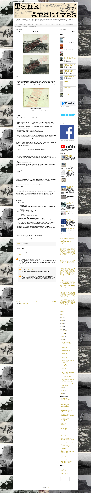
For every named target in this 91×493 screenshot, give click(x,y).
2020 (62, 320)
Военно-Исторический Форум (66, 445)
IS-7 (60, 266)
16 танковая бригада (64, 435)
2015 (62, 327)
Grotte (65, 261)
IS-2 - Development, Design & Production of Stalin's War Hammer (69, 46)
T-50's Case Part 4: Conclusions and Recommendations (68, 370)
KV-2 (69, 269)
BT (64, 252)
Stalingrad (71, 293)
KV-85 (70, 270)
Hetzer (74, 262)
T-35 (74, 298)
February (63, 390)
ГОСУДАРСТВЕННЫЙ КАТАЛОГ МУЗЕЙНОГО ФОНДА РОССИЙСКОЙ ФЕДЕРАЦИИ (67, 447)
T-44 (68, 299)
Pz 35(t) (73, 286)
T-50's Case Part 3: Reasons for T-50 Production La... (68, 373)
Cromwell (73, 254)
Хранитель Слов (64, 457)
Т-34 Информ (63, 456)
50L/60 (68, 243)
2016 (62, 326)
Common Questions (70, 24)
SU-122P (70, 294)
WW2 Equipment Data (65, 431)
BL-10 (64, 251)
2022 (62, 317)
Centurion (61, 253)
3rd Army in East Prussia (66, 342)
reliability (67, 288)
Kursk (74, 268)
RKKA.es (62, 469)
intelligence (69, 263)
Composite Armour (65, 365)
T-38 (62, 299)
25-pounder (64, 242)
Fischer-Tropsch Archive (65, 404)
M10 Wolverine (69, 273)
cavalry (74, 252)
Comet (66, 254)
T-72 (68, 300)
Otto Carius (68, 281)
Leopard (65, 272)
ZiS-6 (71, 307)
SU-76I (70, 295)
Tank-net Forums (64, 423)
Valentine (67, 304)
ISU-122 (66, 266)
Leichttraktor (73, 271)
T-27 (72, 296)
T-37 (61, 299)
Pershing (71, 283)
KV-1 (62, 269)
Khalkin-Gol (66, 268)
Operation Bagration (68, 280)
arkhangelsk (24, 274)
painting (71, 281)
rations (74, 287)
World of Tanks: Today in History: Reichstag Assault (67, 383)
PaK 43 (64, 282)
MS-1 (61, 279)
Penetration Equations (70, 195)
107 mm (61, 238)
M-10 (74, 272)
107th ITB (64, 238)
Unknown (20, 257)
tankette (68, 301)
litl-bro (62, 440)
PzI (62, 287)
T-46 (69, 299)
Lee (68, 271)
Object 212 (68, 279)
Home (16, 24)
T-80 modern (72, 300)
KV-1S (67, 269)
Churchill (61, 254)
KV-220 (72, 269)
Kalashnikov (69, 267)
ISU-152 (73, 266)
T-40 (64, 299)
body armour (70, 251)
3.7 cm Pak (68, 242)
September (64, 335)
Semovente (63, 291)
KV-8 (68, 270)
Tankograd (63, 424)
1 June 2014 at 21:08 (30, 274)
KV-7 (66, 270)
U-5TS (64, 304)
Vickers (70, 304)
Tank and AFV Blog (64, 419)
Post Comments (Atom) (24, 303)
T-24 (68, 296)
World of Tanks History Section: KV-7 (68, 377)
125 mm (67, 238)
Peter (23, 269)
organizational (65, 281)
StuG (74, 293)
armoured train (67, 250)
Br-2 (60, 252)
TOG (68, 303)
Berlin (62, 251)
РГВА (62, 455)
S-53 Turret (64, 362)
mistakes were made (70, 276)
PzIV (69, 287)
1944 (64, 241)
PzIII (66, 287)
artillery (71, 250)
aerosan (68, 248)
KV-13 (64, 269)
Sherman (73, 291)
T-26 (71, 296)
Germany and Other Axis (59, 24)
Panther (67, 282)
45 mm (63, 243)
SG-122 (69, 291)
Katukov (63, 268)
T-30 (62, 298)
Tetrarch (69, 302)
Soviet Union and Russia (33, 24)
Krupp (72, 268)
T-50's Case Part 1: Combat (66, 376)
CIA (64, 254)
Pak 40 (74, 281)
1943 (61, 241)
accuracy (22, 244)
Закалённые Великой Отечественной (67, 451)
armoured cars (62, 250)
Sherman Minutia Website (65, 414)
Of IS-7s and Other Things (65, 411)
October (63, 333)
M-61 (63, 273)
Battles (20, 24)
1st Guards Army (71, 241)
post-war (68, 285)
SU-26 (63, 295)
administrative (63, 248)
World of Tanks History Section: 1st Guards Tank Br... (68, 361)
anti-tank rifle (68, 249)
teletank (66, 302)
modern (66, 278)
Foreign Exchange (65, 260)
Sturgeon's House (64, 416)
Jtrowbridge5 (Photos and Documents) (67, 409)
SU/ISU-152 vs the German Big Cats (69, 156)
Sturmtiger (61, 294)
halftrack (68, 261)
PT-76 (70, 286)
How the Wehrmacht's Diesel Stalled (70, 203)
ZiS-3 (63, 307)
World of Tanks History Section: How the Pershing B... (68, 346)
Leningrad (61, 272)
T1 (61, 301)
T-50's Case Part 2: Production (67, 374)
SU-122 (67, 294)
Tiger (72, 302)
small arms (62, 292)
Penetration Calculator (33, 26)
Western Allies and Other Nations (46, 24)
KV (60, 269)
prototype (66, 286)
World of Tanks (70, 305)
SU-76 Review (64, 347)
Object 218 (71, 279)
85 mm (66, 245)
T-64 (64, 300)
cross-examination (63, 255)
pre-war (73, 285)
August (63, 336)
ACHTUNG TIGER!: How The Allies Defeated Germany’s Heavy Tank (70, 58)
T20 (63, 301)
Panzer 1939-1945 (67, 87)
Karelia (73, 267)
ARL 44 (74, 249)
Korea (69, 268)
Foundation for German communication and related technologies (67, 406)
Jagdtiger (65, 267)
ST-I (69, 293)
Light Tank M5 (68, 272)
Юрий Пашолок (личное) (65, 462)
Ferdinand (64, 259)
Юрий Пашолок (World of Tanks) (66, 461)
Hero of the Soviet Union (67, 262)
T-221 (67, 296)
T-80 (69, 300)
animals (61, 249)
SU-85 (72, 295)
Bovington (73, 251)
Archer (72, 249)
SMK (66, 292)
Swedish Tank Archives (65, 418)
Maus (66, 275)
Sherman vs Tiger (69, 170)
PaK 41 (61, 282)
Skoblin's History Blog (64, 473)
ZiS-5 (69, 307)
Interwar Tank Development (65, 407)
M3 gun (64, 274)
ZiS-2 (61, 307)
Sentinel (67, 291)
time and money (64, 303)
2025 (62, 313)
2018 (62, 323)
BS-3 (63, 252)
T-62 (63, 300)
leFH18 (70, 271)
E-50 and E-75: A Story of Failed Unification (70, 187)
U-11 (61, 304)
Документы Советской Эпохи (66, 450)
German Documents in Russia (66, 438)
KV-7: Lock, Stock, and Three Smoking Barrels (70, 220)
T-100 (61, 296)
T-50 (71, 299)
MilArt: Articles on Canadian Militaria (67, 410)
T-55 (74, 299)
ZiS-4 (67, 307)
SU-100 (64, 294)
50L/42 (66, 243)
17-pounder (67, 240)
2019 (62, 321)
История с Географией (65, 452)
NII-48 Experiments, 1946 (66, 343)
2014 (62, 329)
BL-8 (65, 251)
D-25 (61, 256)
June (63, 339)
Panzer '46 (66, 81)
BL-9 (67, 251)
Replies (21, 267)
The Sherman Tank (64, 428)
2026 (62, 311)
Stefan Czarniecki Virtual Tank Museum (67, 415)
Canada (71, 252)
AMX (74, 248)
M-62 (64, 273)
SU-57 (65, 295)
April (63, 387)
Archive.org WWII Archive (65, 399)
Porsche (65, 285)
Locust (72, 272)
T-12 (63, 296)
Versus (25, 24)
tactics (65, 301)
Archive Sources (18, 26)
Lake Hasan (65, 271)
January (63, 391)
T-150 (65, 296)
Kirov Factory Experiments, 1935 (67, 381)
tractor (72, 303)
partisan (74, 282)
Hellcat (61, 262)
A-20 (61, 247)
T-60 (61, 300)
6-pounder (64, 244)
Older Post (54, 301)
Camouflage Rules (65, 364)
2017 (62, 324)
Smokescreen (64, 357)
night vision (64, 279)
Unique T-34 (64, 368)
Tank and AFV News (64, 420)
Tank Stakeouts (64, 358)
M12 (73, 273)
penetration (28, 244)
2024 (62, 314)
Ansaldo (64, 249)
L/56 (61, 271)
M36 (73, 274)
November (64, 332)
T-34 (64, 298)
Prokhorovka (62, 286)
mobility (64, 278)
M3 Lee (67, 274)
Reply (20, 254)
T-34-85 (67, 298)
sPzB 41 (67, 293)
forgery (74, 260)
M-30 (61, 273)
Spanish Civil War (63, 293)
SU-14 (73, 294)
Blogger (47, 487)
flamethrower (73, 259)
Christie (74, 253)
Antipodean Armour (64, 398)
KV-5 (62, 270)
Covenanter (69, 254)
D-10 (74, 255)
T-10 (74, 295)
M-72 (66, 273)
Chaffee (25, 244)
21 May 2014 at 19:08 (29, 269)
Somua (74, 292)
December (64, 330)
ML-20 (61, 278)
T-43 (66, 299)
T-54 (73, 299)
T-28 (74, 296)
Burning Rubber (64, 353)
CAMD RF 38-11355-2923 (20, 240)
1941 (71, 240)
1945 (19, 244)
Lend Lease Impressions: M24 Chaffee (68, 367)
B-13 (73, 250)
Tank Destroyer (63, 422)
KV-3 (74, 269)
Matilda (63, 275)
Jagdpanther (62, 267)
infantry (65, 263)
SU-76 (67, 295)
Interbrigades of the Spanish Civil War (67, 439)
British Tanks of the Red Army (69, 76)
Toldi (70, 303)
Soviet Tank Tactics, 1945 (66, 350)
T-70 (66, 300)
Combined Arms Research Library (66, 403)
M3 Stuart (71, 274)
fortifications (62, 261)
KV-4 (61, 270)
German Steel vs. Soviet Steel (67, 349)
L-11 (73, 270)
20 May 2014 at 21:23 (26, 257)
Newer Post (18, 301)
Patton (61, 283)
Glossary (25, 26)
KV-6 (64, 270)
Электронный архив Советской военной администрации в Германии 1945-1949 (68, 459)
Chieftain (71, 253)
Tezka (62, 444)
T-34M (71, 298)
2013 (62, 393)
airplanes (71, 248)
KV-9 (72, 270)
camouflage (68, 252)
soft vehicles (70, 292)
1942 (73, 240)
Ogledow (63, 280)
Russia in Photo (63, 470)
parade (71, 282)
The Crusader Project (64, 427)
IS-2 (68, 264)
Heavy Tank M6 (72, 261)
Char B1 (67, 253)
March (63, 388)
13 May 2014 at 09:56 (27, 251)
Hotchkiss (61, 263)
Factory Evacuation (65, 385)
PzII (64, 287)
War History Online (64, 429)
